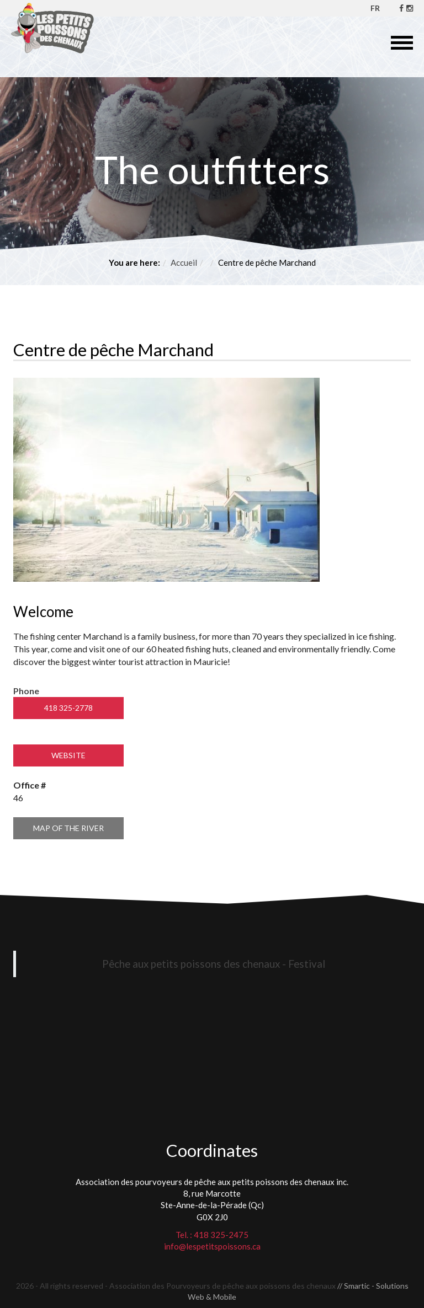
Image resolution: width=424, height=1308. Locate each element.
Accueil (184, 262)
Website (68, 755)
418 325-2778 (68, 707)
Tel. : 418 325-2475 (212, 1235)
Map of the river (68, 828)
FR (375, 8)
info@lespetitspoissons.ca (212, 1246)
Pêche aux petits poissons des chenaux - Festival (213, 963)
